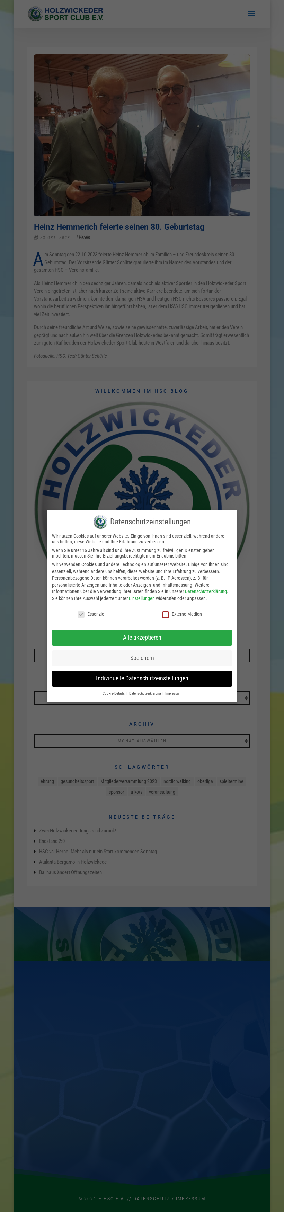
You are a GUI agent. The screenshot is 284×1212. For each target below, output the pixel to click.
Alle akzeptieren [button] (142, 637)
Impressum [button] (173, 693)
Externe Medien (182, 614)
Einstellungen (142, 598)
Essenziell (92, 614)
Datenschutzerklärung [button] (145, 693)
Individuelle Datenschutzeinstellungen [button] (142, 678)
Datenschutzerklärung (206, 591)
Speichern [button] (142, 657)
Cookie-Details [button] (114, 693)
